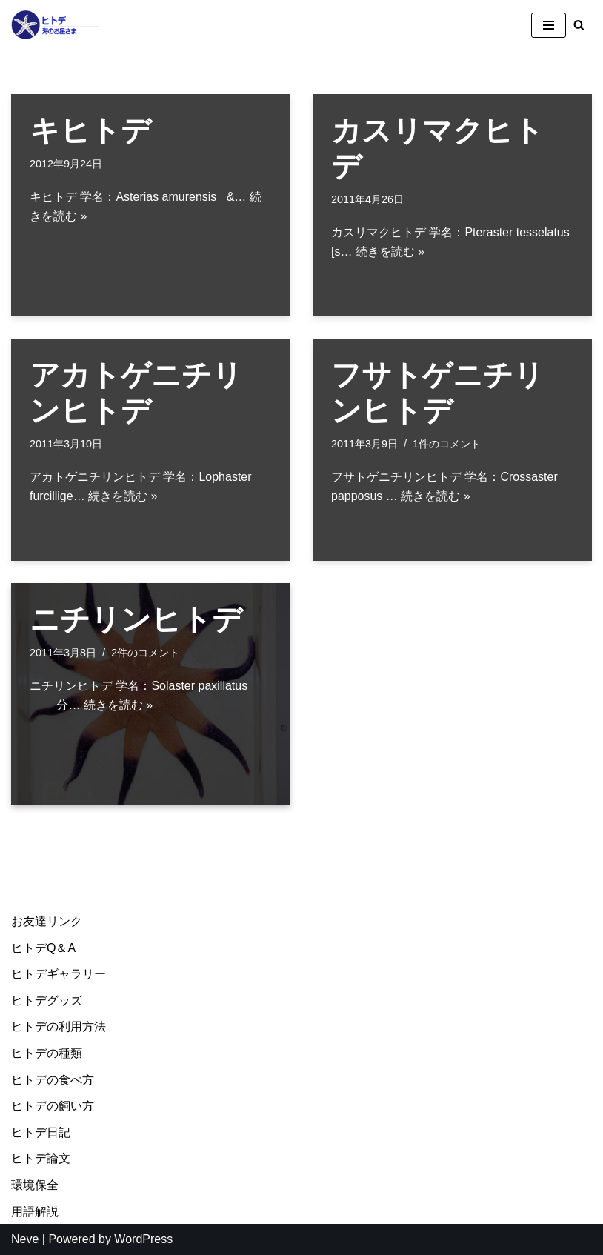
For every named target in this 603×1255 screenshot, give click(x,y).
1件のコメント (447, 444)
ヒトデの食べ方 (52, 1079)
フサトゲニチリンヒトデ (437, 392)
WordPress (143, 1239)
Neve (25, 1239)
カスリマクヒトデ (437, 148)
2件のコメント (145, 653)
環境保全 (35, 1185)
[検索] (578, 24)
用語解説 (35, 1211)
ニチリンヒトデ (136, 619)
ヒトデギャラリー (58, 974)
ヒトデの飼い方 (52, 1105)
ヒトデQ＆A (43, 948)
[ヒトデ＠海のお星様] (55, 24)
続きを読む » (390, 251)
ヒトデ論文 (40, 1159)
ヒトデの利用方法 (58, 1027)
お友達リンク (46, 921)
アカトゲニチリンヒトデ (136, 392)
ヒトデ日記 (40, 1132)
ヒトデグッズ (46, 1000)
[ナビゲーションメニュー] (548, 25)
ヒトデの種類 (46, 1053)
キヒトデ (90, 130)
